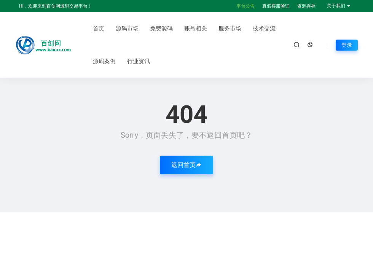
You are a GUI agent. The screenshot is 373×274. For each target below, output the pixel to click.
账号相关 (195, 28)
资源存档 (306, 6)
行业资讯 (138, 61)
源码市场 (127, 28)
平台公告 (245, 6)
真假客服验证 (276, 6)
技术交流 (264, 28)
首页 (98, 28)
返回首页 (186, 165)
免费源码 (161, 28)
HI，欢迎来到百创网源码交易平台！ (55, 6)
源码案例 (104, 61)
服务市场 (229, 28)
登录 (346, 45)
